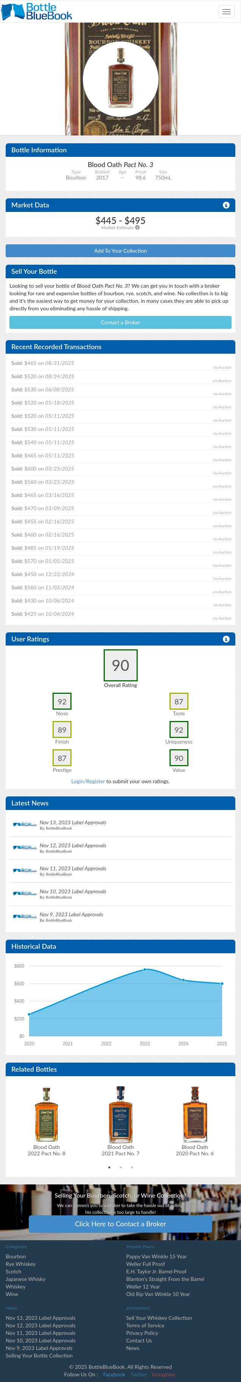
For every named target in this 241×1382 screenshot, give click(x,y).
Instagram (163, 1374)
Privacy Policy (142, 1333)
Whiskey (16, 1286)
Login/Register (88, 781)
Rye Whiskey (21, 1264)
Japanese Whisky (25, 1279)
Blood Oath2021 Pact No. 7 (121, 1150)
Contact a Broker (120, 322)
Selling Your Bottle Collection (39, 1355)
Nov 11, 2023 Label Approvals (41, 1333)
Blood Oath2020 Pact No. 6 (195, 1150)
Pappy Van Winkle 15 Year (156, 1256)
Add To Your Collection (120, 250)
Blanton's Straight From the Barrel (165, 1279)
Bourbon (16, 1256)
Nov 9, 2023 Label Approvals (39, 1348)
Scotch (13, 1271)
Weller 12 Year (143, 1286)
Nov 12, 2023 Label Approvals (41, 1325)
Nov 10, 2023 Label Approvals (41, 1340)
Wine (12, 1294)
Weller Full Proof (145, 1264)
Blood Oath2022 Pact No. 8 (46, 1150)
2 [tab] (120, 1167)
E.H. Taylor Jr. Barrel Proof (156, 1271)
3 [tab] (132, 1167)
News (133, 1348)
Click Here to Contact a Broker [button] (120, 1223)
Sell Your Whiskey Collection (159, 1318)
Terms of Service (145, 1325)
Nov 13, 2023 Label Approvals (41, 1318)
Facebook (114, 1374)
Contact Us (139, 1340)
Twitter (139, 1374)
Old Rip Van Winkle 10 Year (158, 1294)
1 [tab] (109, 1167)
